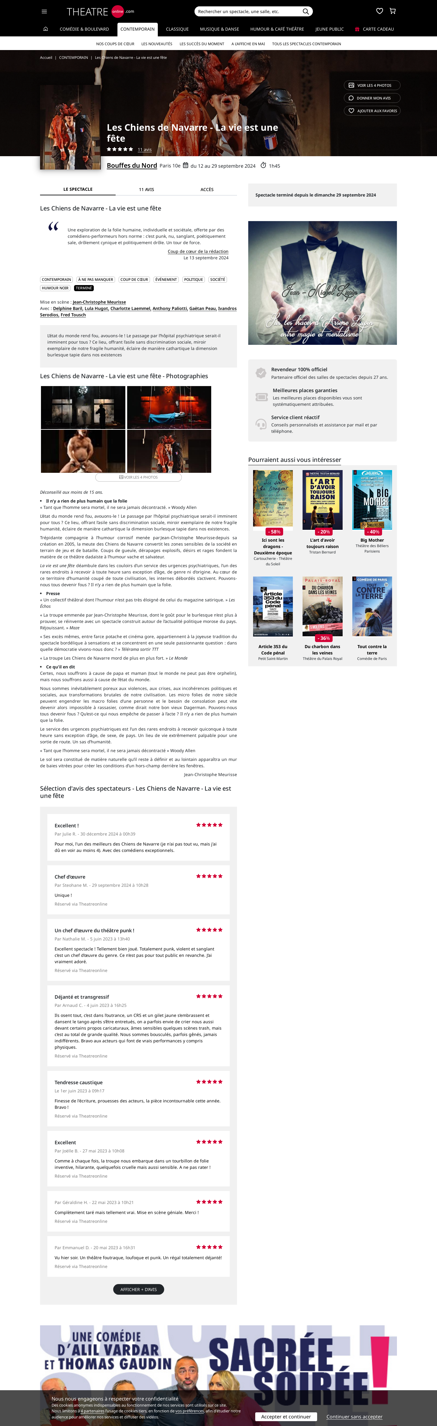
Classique (177, 29)
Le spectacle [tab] (78, 189)
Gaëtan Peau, (203, 308)
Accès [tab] (207, 189)
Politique (193, 279)
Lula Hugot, (97, 308)
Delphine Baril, (68, 308)
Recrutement (53, 1375)
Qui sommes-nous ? (60, 1369)
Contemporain (137, 29)
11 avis (145, 149)
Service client (144, 1369)
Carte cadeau (374, 29)
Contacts (49, 1388)
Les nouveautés (156, 43)
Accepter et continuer (286, 1416)
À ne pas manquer (95, 279)
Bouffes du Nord (132, 165)
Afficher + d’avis (138, 1286)
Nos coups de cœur (115, 43)
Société (217, 279)
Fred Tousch (73, 315)
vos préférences (189, 1411)
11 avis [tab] (146, 189)
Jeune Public (330, 29)
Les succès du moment (202, 43)
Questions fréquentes (153, 1375)
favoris (373, 110)
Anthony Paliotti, (170, 308)
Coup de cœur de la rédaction (198, 251)
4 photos (370, 85)
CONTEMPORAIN (56, 279)
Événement (166, 279)
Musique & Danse (219, 29)
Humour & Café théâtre (277, 29)
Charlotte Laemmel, (130, 308)
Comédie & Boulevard (84, 29)
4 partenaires (92, 1411)
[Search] (247, 11)
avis (370, 98)
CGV (135, 1382)
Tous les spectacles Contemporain (306, 43)
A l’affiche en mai (248, 43)
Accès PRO (232, 1382)
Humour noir (55, 288)
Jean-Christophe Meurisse (99, 302)
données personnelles (168, 1382)
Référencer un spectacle (247, 1369)
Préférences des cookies (155, 1388)
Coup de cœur (134, 279)
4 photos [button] (171, 454)
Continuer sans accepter (355, 1416)
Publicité (231, 1375)
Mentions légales (57, 1382)
